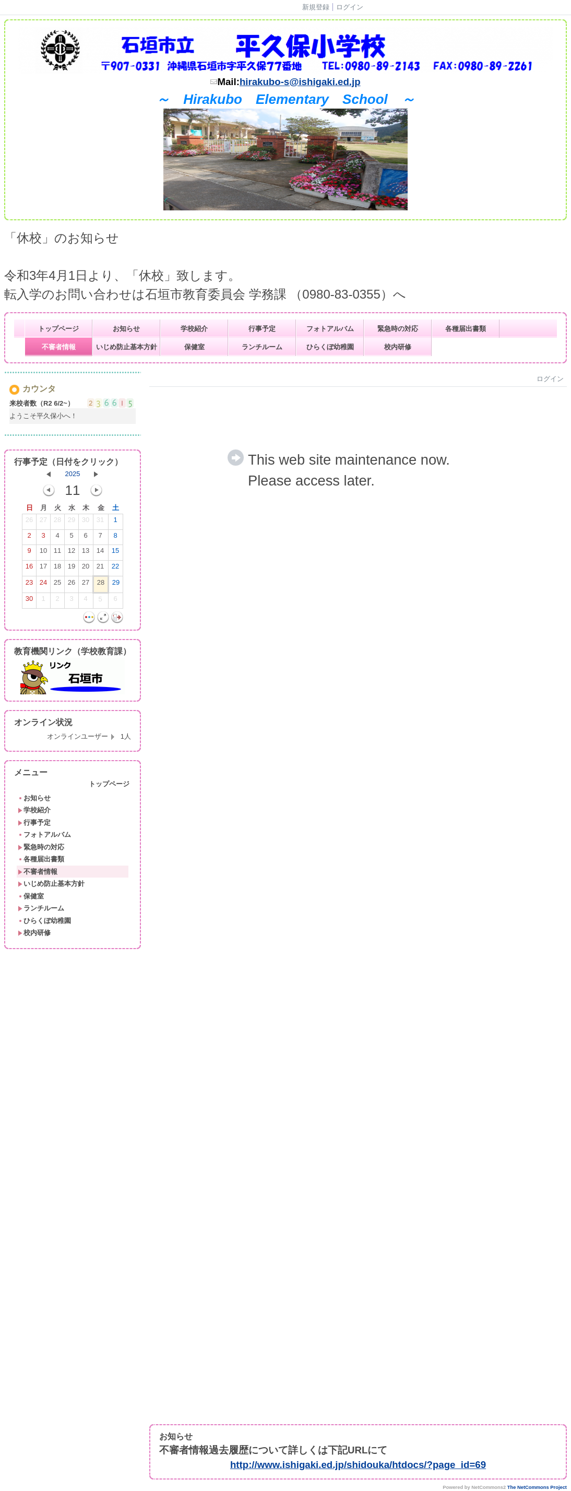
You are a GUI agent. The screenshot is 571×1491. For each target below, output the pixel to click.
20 (85, 568)
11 (57, 553)
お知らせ (126, 329)
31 (100, 522)
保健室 (194, 347)
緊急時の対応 (397, 329)
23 (29, 584)
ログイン (349, 7)
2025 (72, 474)
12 (71, 553)
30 (85, 522)
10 (43, 553)
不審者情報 (59, 347)
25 (57, 584)
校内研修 (397, 347)
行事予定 (262, 329)
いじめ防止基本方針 (126, 347)
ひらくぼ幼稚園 (330, 347)
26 (29, 522)
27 (43, 522)
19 (71, 568)
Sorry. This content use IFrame (358, 894)
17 (43, 568)
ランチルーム (262, 347)
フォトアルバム (330, 329)
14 (100, 553)
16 (29, 568)
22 (115, 568)
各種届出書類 (465, 329)
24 (43, 584)
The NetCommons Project (537, 1487)
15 (115, 553)
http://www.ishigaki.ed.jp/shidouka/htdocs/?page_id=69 (358, 1464)
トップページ (58, 329)
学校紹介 (194, 329)
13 (85, 553)
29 (71, 522)
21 (100, 568)
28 (57, 522)
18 (57, 568)
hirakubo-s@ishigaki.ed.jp (300, 81)
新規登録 (315, 7)
